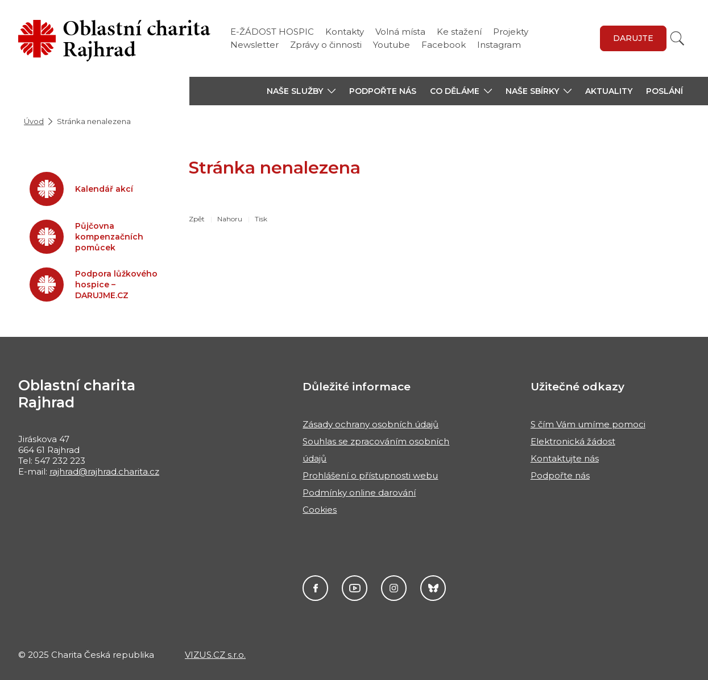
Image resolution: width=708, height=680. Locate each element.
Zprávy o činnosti (326, 44)
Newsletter (254, 44)
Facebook (443, 44)
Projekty (510, 31)
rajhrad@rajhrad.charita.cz (104, 471)
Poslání (664, 91)
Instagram (499, 44)
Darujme (433, 588)
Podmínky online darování (359, 492)
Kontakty (344, 31)
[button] (301, 91)
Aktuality (608, 91)
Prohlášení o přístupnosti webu (370, 475)
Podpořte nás (382, 91)
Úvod (34, 121)
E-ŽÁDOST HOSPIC (272, 31)
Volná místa (400, 31)
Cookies (320, 509)
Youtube (391, 44)
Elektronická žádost (573, 441)
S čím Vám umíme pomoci (588, 424)
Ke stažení (459, 31)
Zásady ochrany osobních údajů (370, 424)
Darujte (633, 38)
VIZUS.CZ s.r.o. (215, 654)
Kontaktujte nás (565, 458)
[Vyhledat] (677, 38)
